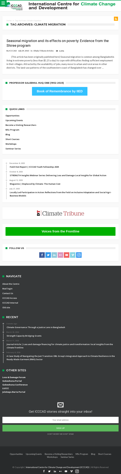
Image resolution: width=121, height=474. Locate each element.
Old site (6, 307)
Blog (8, 134)
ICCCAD (13, 51)
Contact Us (7, 293)
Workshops (11, 143)
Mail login (7, 288)
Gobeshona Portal (12, 380)
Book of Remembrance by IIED (60, 91)
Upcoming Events (14, 120)
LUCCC (5, 388)
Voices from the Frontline (60, 231)
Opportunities (12, 115)
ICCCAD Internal (10, 302)
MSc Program (12, 129)
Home (9, 21)
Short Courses (12, 139)
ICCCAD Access (9, 298)
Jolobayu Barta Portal (13, 391)
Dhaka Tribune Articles (44, 51)
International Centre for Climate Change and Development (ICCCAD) (58, 467)
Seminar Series (13, 148)
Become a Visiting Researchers (21, 125)
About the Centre (10, 283)
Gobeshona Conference (15, 384)
